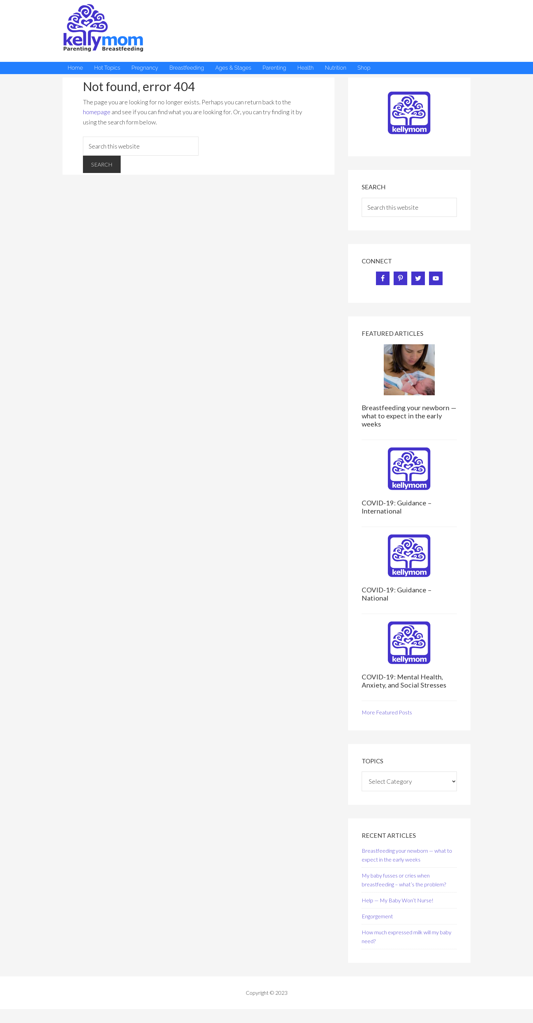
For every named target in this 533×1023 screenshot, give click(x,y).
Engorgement (377, 916)
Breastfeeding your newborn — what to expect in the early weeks (409, 415)
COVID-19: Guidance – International (397, 507)
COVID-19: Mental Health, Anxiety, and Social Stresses (404, 681)
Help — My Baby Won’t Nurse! (397, 900)
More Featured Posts (387, 712)
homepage (96, 112)
